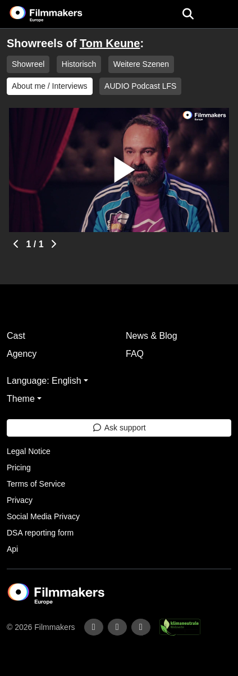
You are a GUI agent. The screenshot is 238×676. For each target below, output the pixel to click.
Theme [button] (21, 398)
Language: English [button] (44, 380)
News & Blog (151, 336)
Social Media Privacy (43, 516)
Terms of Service (36, 483)
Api (12, 549)
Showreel (28, 64)
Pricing (19, 467)
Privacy (20, 500)
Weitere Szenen (141, 64)
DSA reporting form (40, 532)
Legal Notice (29, 451)
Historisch (79, 64)
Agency (21, 354)
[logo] (59, 14)
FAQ (135, 354)
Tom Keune (110, 43)
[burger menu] (221, 14)
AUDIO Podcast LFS (140, 85)
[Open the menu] (187, 14)
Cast (16, 336)
